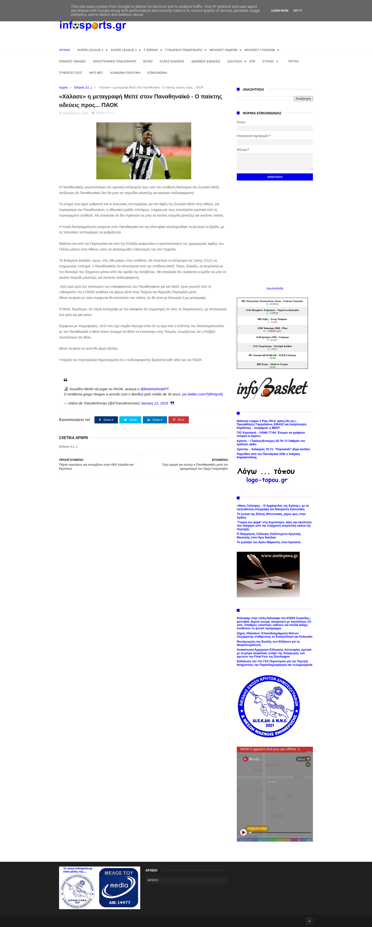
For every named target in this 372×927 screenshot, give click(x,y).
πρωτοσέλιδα (274, 288)
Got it (297, 10)
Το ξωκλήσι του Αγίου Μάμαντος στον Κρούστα (269, 542)
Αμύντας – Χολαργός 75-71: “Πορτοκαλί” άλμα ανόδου (273, 449)
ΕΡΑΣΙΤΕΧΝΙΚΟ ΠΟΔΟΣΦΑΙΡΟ (114, 61)
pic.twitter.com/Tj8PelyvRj (202, 394)
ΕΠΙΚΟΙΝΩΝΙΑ (157, 72)
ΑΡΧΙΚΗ (64, 50)
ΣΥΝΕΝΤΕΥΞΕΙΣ (70, 72)
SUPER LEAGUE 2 (124, 50)
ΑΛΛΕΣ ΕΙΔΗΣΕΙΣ (172, 61)
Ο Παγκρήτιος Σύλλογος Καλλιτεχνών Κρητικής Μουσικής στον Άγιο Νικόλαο (269, 535)
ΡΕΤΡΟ (293, 61)
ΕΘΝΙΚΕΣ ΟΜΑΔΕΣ (72, 61)
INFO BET (96, 72)
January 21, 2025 (154, 403)
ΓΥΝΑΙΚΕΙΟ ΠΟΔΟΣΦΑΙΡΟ (184, 50)
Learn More (280, 10)
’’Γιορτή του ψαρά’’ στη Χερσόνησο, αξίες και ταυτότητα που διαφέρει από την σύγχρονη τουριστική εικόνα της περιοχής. (274, 526)
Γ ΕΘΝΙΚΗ (151, 50)
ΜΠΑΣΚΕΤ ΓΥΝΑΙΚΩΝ (260, 50)
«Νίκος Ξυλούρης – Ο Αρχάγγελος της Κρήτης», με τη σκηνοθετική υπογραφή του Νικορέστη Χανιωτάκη (273, 507)
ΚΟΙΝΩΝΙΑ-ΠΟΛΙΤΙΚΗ (125, 72)
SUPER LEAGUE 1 (90, 50)
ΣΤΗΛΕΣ (268, 61)
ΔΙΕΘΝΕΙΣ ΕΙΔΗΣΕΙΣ (205, 61)
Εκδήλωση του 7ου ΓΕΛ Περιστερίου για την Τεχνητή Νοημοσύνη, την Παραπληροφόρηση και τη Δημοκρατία (274, 663)
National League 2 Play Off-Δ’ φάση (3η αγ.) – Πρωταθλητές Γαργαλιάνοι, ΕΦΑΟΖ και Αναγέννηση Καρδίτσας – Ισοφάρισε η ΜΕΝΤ (271, 424)
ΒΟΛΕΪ (148, 61)
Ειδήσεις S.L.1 (83, 87)
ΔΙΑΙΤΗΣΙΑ (235, 61)
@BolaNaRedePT (154, 389)
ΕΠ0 (252, 61)
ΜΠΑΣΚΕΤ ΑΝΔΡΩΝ (223, 50)
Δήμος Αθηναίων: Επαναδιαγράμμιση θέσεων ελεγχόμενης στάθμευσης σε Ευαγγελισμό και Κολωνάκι (274, 635)
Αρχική (63, 87)
